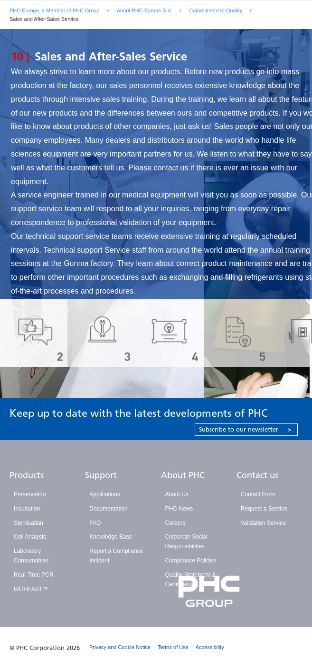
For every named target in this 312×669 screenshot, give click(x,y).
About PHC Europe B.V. (144, 10)
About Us (177, 494)
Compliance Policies (191, 560)
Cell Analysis (30, 536)
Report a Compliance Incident (116, 556)
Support (101, 475)
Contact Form (258, 494)
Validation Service (263, 523)
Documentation (108, 508)
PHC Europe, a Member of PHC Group (54, 10)
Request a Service (264, 508)
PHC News (179, 508)
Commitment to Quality (215, 10)
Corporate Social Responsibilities (186, 541)
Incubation (27, 508)
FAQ (95, 523)
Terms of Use (173, 647)
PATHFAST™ (31, 589)
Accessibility (210, 647)
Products (26, 475)
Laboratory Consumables (31, 556)
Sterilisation (28, 523)
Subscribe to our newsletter (245, 429)
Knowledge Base (110, 536)
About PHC (183, 475)
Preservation (30, 494)
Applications (104, 494)
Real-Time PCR (34, 574)
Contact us (257, 475)
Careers (175, 523)
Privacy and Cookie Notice (120, 647)
